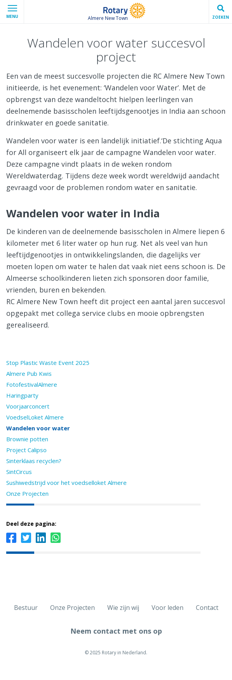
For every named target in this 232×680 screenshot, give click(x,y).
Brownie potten (27, 439)
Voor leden (167, 607)
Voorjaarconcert (27, 406)
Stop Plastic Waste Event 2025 (47, 362)
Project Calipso (26, 450)
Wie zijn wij (123, 607)
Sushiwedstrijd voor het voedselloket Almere (66, 482)
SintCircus (19, 472)
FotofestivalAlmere (31, 384)
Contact (207, 607)
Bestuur (26, 607)
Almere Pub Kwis (29, 373)
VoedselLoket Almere (35, 417)
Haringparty (22, 395)
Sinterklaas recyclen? (33, 461)
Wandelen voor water (38, 428)
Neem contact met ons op (116, 631)
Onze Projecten (27, 493)
